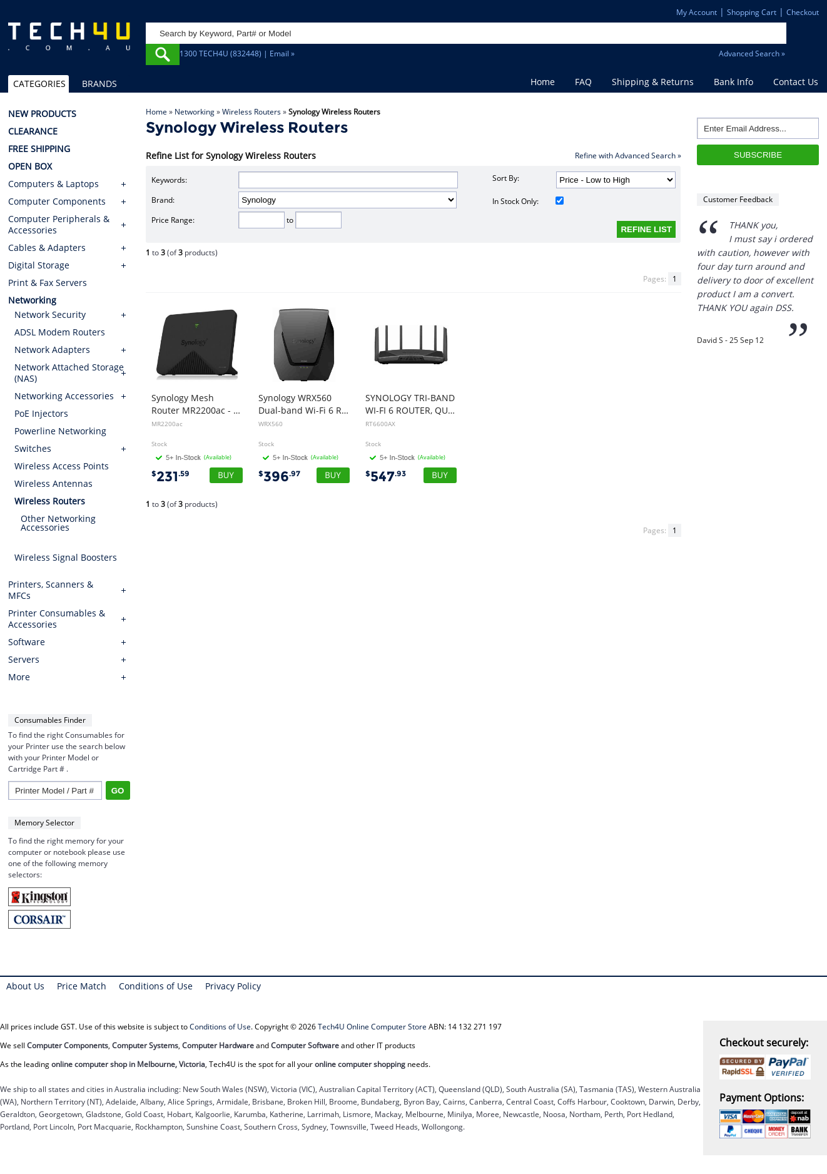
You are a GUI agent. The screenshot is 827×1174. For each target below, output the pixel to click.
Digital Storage (38, 265)
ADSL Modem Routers (59, 332)
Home (542, 82)
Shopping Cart (751, 12)
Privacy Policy (233, 986)
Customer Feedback (738, 199)
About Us (25, 986)
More (19, 677)
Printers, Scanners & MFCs (50, 590)
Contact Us (795, 82)
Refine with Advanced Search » (628, 155)
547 (385, 476)
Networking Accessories (64, 396)
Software (26, 642)
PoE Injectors (41, 413)
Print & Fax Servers (47, 282)
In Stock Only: (528, 201)
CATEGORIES (39, 83)
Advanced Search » (752, 53)
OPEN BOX (30, 166)
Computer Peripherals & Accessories (58, 224)
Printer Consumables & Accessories (56, 619)
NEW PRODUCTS (42, 114)
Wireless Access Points (61, 466)
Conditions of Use (156, 986)
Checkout (802, 12)
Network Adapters (52, 349)
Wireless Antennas (53, 483)
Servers (23, 659)
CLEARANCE (33, 131)
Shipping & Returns (653, 82)
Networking (195, 111)
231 (170, 476)
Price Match (81, 986)
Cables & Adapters (47, 247)
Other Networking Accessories (58, 523)
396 (279, 476)
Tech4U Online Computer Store (372, 1026)
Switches (32, 448)
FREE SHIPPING (39, 149)
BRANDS (99, 83)
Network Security (50, 314)
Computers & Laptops (53, 184)
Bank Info (733, 82)
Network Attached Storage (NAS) (69, 372)
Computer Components (57, 201)
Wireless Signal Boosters (65, 557)
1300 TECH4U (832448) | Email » (237, 53)
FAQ (583, 82)
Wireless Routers (251, 111)
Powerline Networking (60, 431)
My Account (696, 12)
